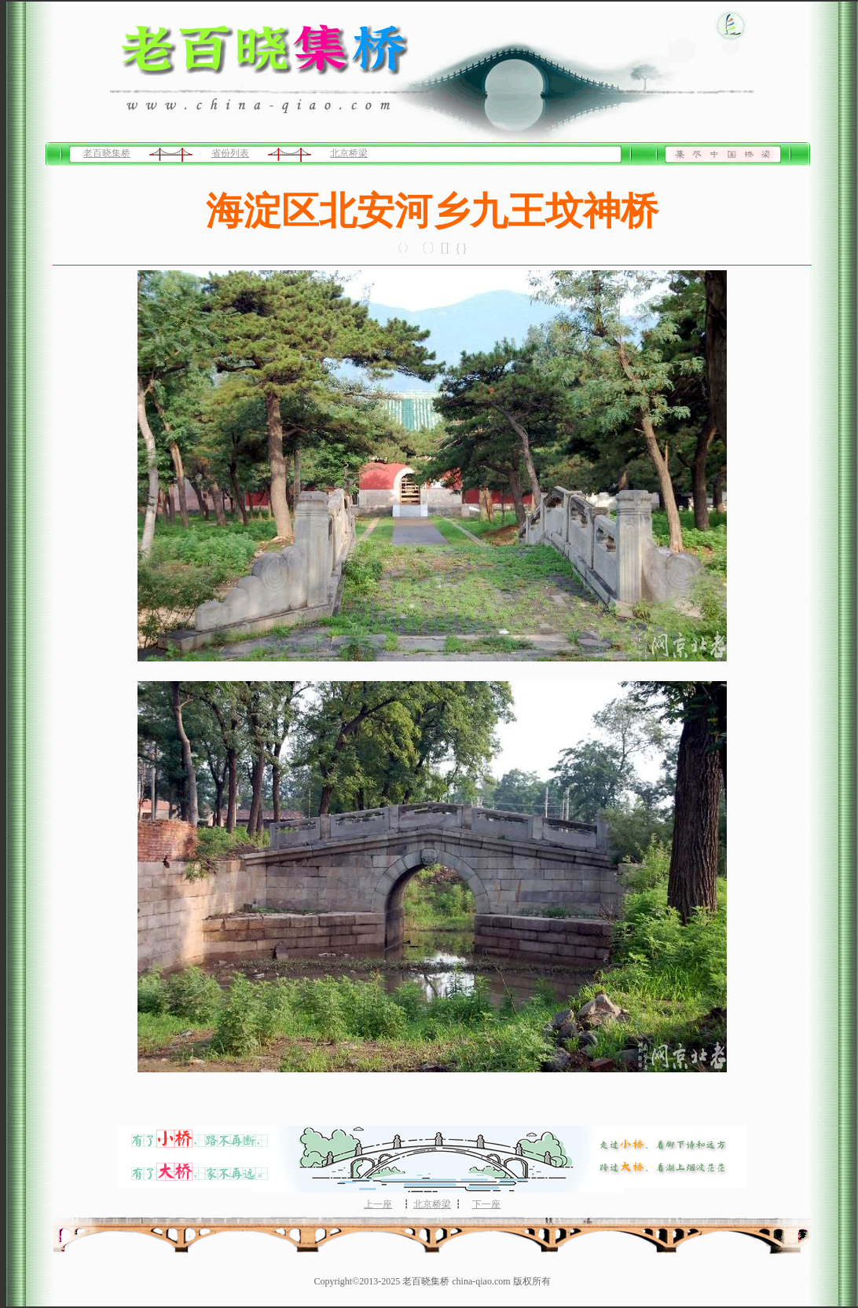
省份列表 (230, 153)
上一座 (378, 1204)
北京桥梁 (349, 153)
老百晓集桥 (106, 153)
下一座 (486, 1204)
